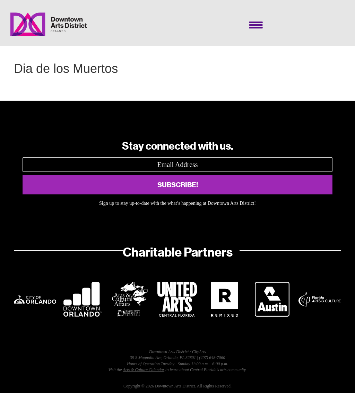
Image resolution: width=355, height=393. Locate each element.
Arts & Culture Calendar (143, 369)
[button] (177, 184)
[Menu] (256, 25)
